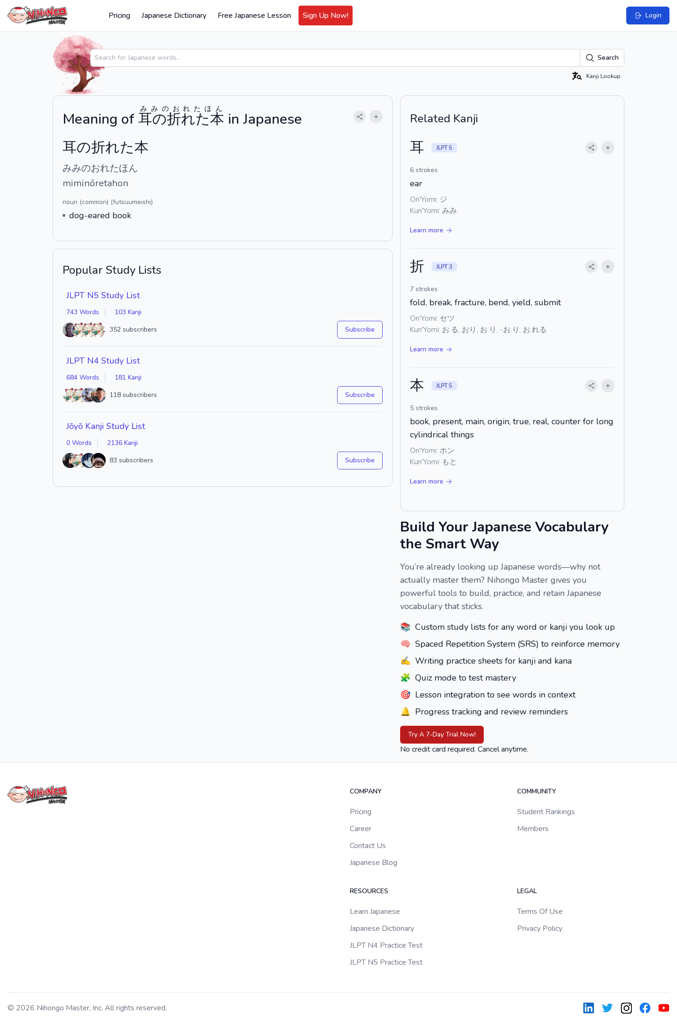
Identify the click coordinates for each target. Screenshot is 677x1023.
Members (533, 829)
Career (360, 829)
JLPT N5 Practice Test (386, 962)
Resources (369, 891)
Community (536, 791)
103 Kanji (128, 312)
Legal (527, 891)
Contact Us (368, 846)
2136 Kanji (122, 442)
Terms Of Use (540, 911)
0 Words (79, 442)
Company (366, 791)
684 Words (82, 377)
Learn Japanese (375, 911)
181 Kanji (128, 377)
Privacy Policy (539, 928)
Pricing (119, 15)
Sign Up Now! (325, 15)
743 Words (82, 312)
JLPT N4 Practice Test (386, 945)
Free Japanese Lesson (254, 15)
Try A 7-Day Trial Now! (442, 734)
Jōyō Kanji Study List (105, 426)
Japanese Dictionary (174, 15)
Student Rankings (546, 812)
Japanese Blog (373, 862)
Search (602, 58)
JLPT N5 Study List (103, 295)
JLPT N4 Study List (103, 360)
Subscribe (360, 329)
